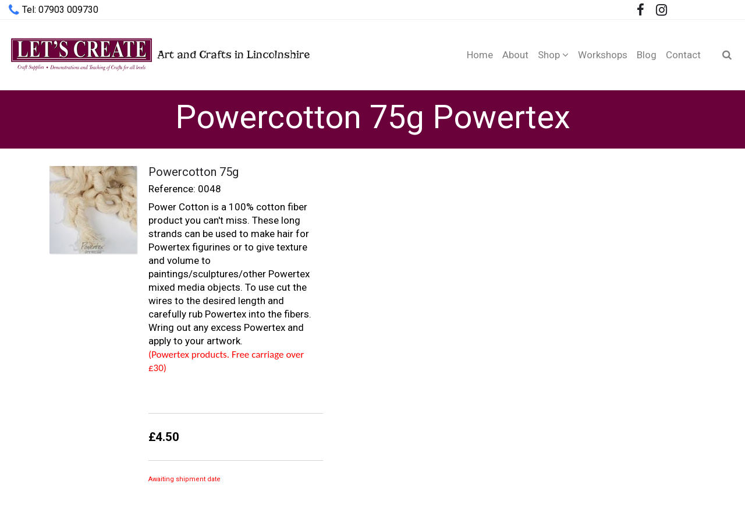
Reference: (172, 189)
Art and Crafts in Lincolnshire (159, 54)
